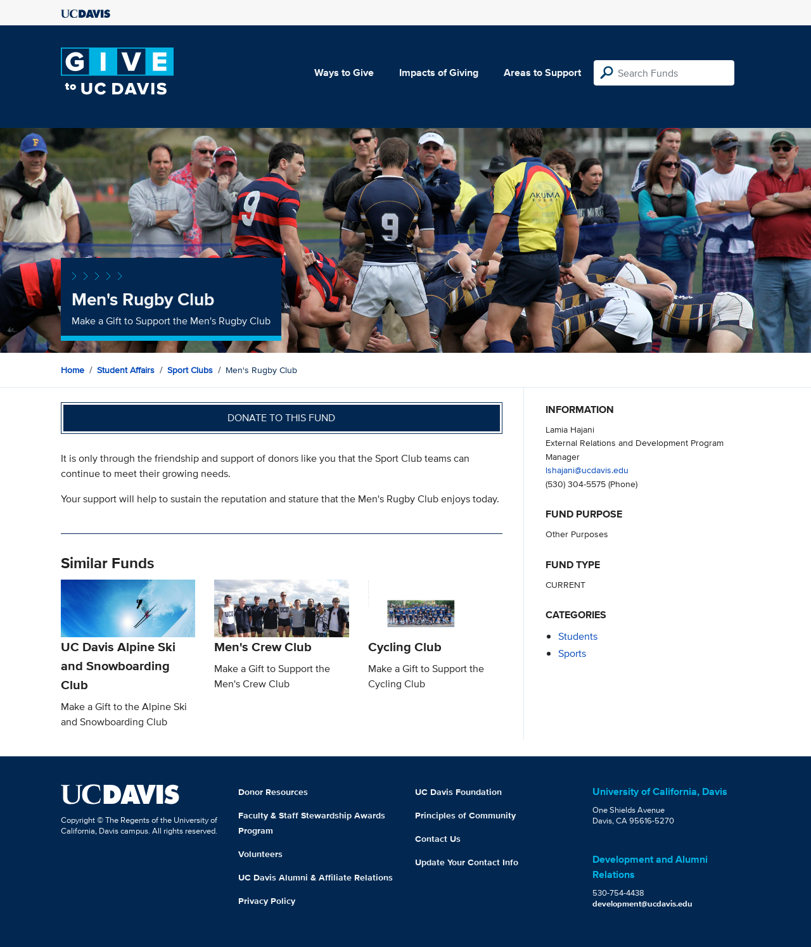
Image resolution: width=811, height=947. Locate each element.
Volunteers (260, 854)
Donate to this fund (281, 417)
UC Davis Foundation (458, 791)
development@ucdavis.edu (642, 904)
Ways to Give (344, 72)
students (577, 636)
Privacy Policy (266, 900)
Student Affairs (126, 370)
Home (72, 370)
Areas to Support (542, 72)
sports (572, 653)
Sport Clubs (190, 370)
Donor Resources (273, 791)
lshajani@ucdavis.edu (587, 469)
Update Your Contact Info (466, 862)
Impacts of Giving (438, 72)
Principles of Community (465, 815)
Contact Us (438, 838)
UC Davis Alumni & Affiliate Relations (315, 877)
